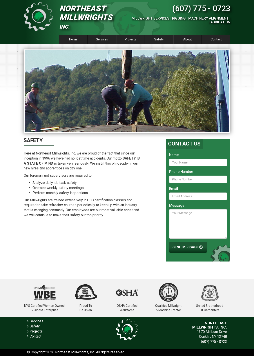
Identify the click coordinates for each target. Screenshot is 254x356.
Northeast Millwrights (85, 17)
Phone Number (181, 172)
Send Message (188, 247)
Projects (130, 39)
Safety (159, 39)
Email (173, 189)
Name (174, 155)
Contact (216, 39)
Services (102, 39)
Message (176, 205)
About (187, 39)
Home (73, 39)
